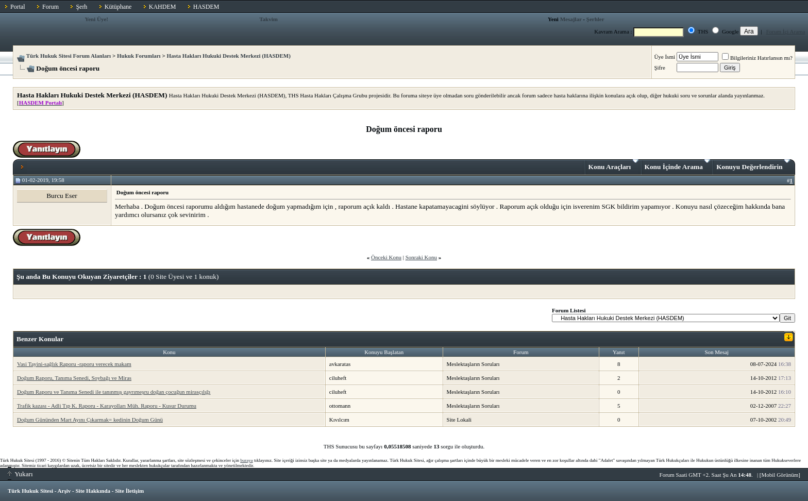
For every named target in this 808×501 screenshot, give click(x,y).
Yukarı (20, 474)
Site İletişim (129, 491)
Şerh (81, 6)
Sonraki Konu (421, 257)
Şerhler (595, 19)
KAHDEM (162, 6)
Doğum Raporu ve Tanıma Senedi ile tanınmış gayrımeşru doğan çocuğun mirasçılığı (113, 392)
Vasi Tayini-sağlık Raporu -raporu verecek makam (74, 364)
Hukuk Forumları (139, 56)
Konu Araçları (613, 165)
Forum (50, 6)
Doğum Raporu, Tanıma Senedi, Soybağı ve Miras (74, 378)
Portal (17, 6)
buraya (246, 460)
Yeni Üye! (96, 19)
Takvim (268, 19)
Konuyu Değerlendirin (753, 165)
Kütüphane (118, 6)
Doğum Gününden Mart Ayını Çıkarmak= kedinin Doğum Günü (90, 419)
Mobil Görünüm (780, 475)
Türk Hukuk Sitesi (30, 491)
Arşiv (64, 491)
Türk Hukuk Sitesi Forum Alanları (68, 56)
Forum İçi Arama (785, 31)
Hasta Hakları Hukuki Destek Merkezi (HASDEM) (228, 56)
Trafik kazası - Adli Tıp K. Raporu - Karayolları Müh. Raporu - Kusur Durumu (106, 406)
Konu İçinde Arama (678, 165)
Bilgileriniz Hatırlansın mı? (757, 58)
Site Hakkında (92, 491)
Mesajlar (571, 19)
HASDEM (206, 6)
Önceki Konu (386, 257)
